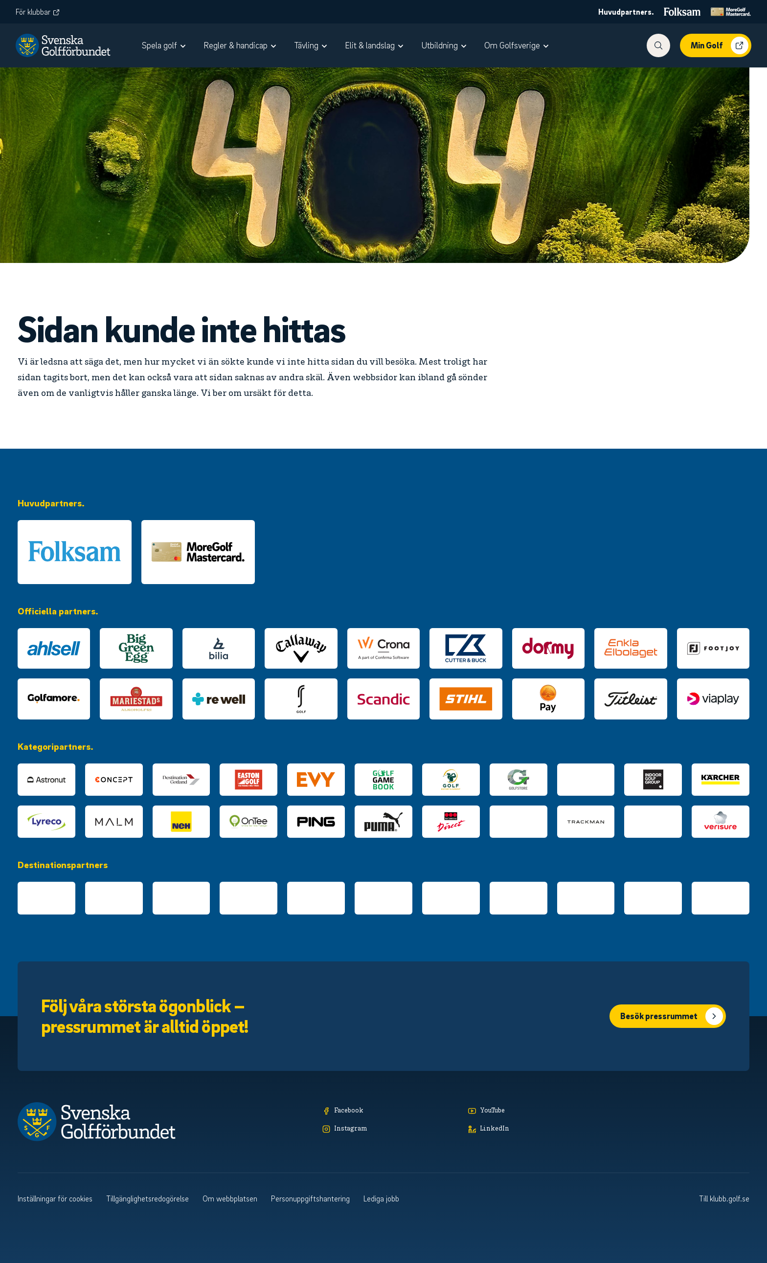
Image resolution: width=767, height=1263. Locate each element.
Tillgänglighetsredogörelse (147, 1198)
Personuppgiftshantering (310, 1198)
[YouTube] (536, 1111)
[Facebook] (390, 1111)
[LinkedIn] (536, 1129)
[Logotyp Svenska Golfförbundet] (63, 45)
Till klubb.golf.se (724, 1198)
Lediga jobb (381, 1198)
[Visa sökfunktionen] (658, 45)
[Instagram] (390, 1129)
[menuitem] (165, 45)
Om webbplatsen (230, 1198)
